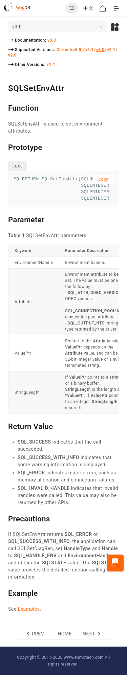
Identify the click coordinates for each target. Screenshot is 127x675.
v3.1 (89, 49)
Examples (29, 609)
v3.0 (51, 40)
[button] (115, 27)
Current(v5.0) (70, 49)
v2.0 (12, 55)
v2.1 (111, 49)
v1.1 (51, 64)
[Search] (71, 8)
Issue (115, 563)
